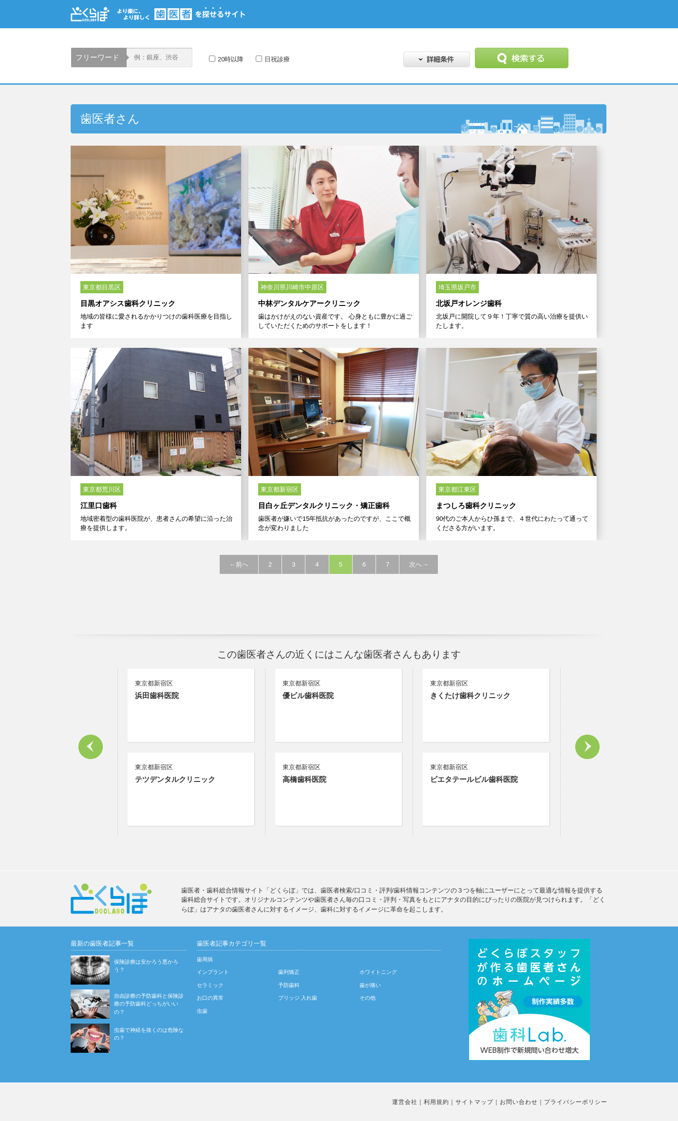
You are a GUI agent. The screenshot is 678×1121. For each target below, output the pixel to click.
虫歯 (202, 1011)
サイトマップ (474, 1102)
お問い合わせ (519, 1102)
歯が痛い (370, 985)
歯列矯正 (289, 972)
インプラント (213, 972)
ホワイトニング (378, 972)
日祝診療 (277, 59)
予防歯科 (289, 985)
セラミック (210, 985)
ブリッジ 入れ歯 (297, 998)
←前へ (238, 564)
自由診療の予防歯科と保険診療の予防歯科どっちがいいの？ (149, 1004)
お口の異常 (210, 998)
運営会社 (404, 1102)
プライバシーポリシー (575, 1102)
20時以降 (231, 59)
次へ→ (418, 564)
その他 (367, 998)
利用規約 (436, 1102)
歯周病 (205, 959)
